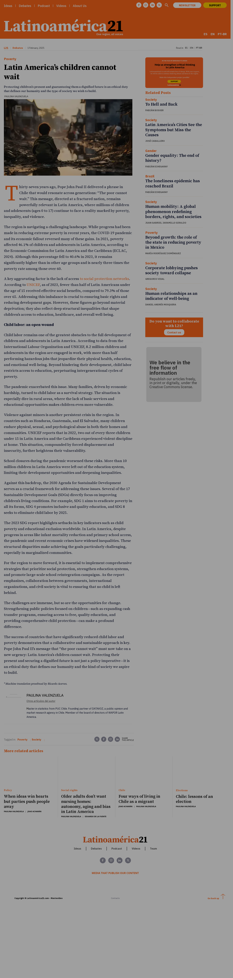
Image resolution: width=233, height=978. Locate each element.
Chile (123, 772)
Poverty (10, 59)
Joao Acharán (34, 794)
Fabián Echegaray (158, 167)
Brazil (151, 177)
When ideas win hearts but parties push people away (27, 784)
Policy (8, 772)
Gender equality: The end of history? (173, 159)
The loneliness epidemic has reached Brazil (174, 184)
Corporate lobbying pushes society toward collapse (173, 271)
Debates (17, 48)
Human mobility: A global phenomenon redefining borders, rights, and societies (175, 212)
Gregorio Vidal (156, 279)
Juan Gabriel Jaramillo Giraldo (167, 223)
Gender (152, 151)
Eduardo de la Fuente (96, 799)
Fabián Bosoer (156, 111)
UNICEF (33, 276)
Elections (183, 773)
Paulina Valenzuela (16, 87)
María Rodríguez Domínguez (164, 254)
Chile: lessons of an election (196, 781)
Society (152, 100)
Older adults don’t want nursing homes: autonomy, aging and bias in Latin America (86, 786)
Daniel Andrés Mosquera (162, 305)
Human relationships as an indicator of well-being (173, 297)
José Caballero (156, 141)
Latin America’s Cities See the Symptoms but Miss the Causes (175, 130)
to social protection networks (104, 270)
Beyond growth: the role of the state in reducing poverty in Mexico (175, 243)
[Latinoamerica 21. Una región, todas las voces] (116, 821)
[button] (169, 5)
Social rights (70, 772)
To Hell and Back (163, 105)
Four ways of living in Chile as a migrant (140, 781)
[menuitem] (208, 34)
